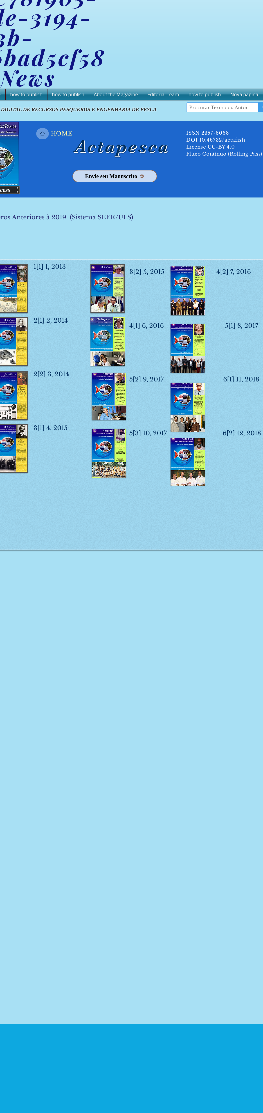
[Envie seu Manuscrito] (114, 176)
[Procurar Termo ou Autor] (219, 107)
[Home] (42, 133)
